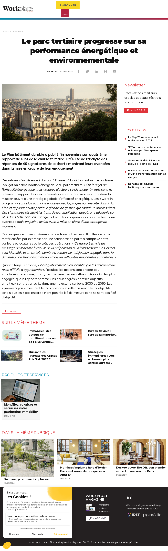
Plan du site (55, 547)
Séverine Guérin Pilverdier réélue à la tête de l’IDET (144, 163)
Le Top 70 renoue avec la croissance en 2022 (143, 139)
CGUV (85, 547)
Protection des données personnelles (109, 547)
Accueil (5, 32)
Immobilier (18, 32)
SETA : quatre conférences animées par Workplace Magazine (145, 151)
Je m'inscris (136, 111)
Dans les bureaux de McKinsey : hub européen (143, 186)
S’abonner (69, 5)
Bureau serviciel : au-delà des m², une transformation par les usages (147, 174)
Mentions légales (72, 547)
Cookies (135, 547)
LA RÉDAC (52, 72)
